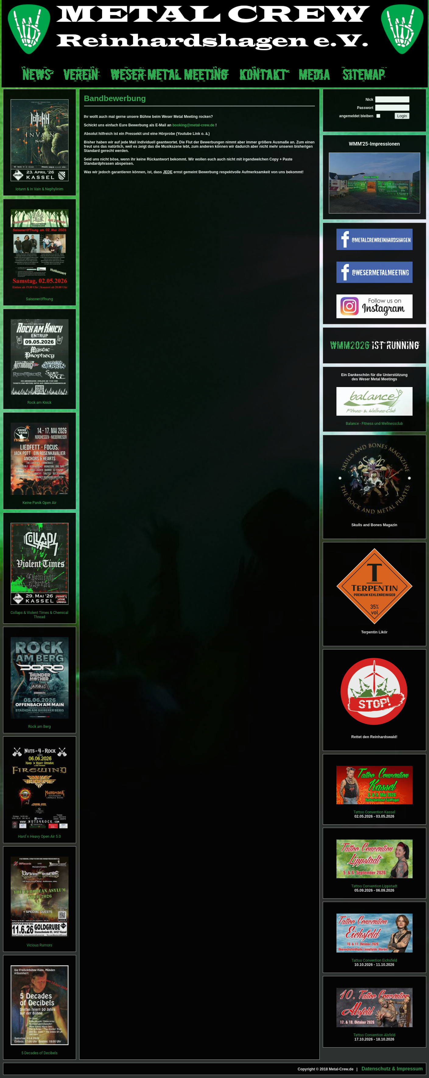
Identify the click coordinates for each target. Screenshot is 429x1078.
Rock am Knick (39, 402)
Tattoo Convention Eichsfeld (374, 960)
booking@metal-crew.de (193, 125)
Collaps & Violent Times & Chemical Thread (40, 615)
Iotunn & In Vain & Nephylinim (39, 189)
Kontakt (262, 75)
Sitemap (363, 75)
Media (314, 75)
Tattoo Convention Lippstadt (374, 886)
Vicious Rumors (39, 945)
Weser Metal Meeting (168, 75)
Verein (80, 75)
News (36, 75)
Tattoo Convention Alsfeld (374, 1035)
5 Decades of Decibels (39, 1053)
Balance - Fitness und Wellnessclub (374, 423)
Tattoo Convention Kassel (374, 812)
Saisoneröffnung (39, 299)
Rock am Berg (39, 726)
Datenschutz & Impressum (392, 1068)
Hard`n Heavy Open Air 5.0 (39, 836)
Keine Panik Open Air (39, 503)
